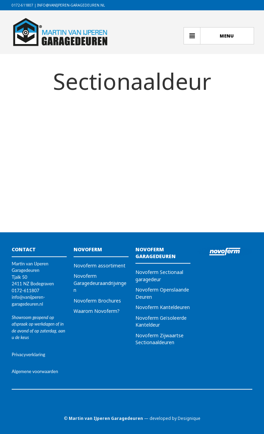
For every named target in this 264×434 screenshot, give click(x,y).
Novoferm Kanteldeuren (162, 307)
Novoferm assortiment (99, 265)
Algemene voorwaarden (35, 371)
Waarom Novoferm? (97, 311)
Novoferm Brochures (97, 300)
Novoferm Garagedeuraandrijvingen (100, 283)
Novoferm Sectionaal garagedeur (159, 276)
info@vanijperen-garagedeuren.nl (71, 5)
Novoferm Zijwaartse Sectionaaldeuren (159, 339)
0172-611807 (22, 5)
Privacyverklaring (28, 354)
